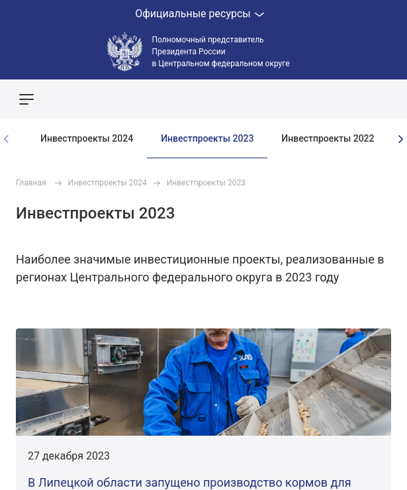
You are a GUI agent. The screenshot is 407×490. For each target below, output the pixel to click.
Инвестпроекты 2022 (327, 138)
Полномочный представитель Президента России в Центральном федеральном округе (221, 51)
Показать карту (357, 99)
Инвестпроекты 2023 (207, 138)
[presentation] (400, 139)
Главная (31, 182)
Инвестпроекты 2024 (86, 138)
